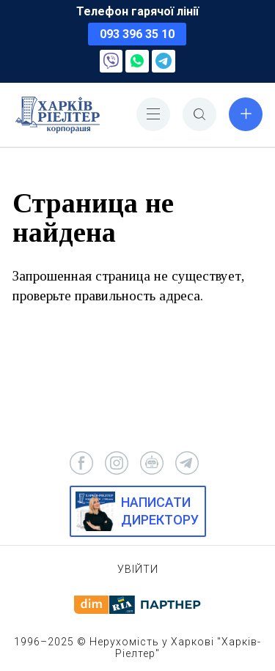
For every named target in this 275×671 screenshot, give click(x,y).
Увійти (137, 569)
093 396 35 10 (137, 34)
